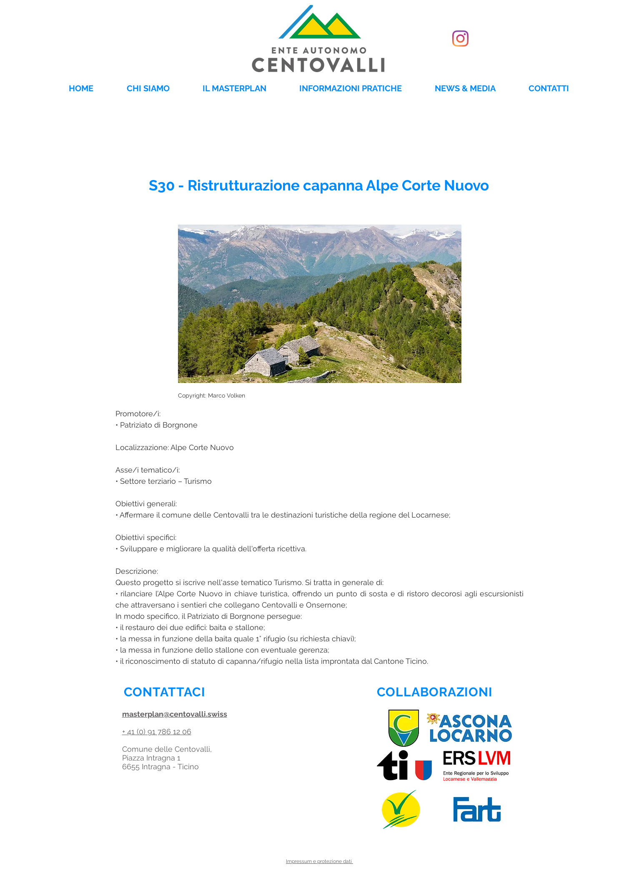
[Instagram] (460, 38)
